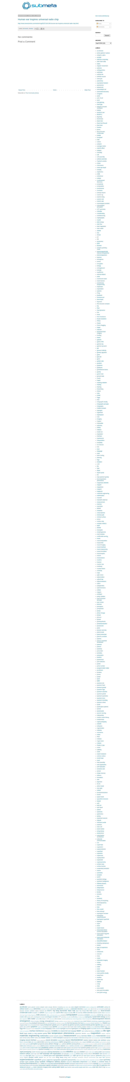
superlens (100, 853)
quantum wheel (101, 702)
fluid (98, 308)
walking (99, 964)
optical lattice (100, 577)
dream (99, 235)
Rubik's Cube (101, 745)
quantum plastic (101, 694)
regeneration (100, 728)
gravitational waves (102, 369)
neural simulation (102, 551)
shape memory (101, 773)
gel (98, 348)
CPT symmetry (101, 209)
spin (98, 803)
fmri (98, 312)
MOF (98, 525)
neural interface (101, 547)
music (98, 538)
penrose (99, 604)
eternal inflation (101, 274)
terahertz (99, 898)
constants (99, 190)
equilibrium (100, 272)
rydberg (99, 749)
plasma (99, 638)
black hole (100, 121)
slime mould (100, 786)
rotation (99, 743)
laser (98, 453)
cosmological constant (103, 203)
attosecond (100, 87)
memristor (100, 506)
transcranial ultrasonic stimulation (66, 1065)
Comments (100, 27)
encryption (100, 263)
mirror (98, 519)
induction (99, 425)
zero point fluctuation (103, 990)
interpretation (100, 440)
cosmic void (100, 199)
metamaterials (101, 513)
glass (98, 354)
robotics (99, 739)
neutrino (99, 560)
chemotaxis (100, 165)
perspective (100, 608)
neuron (99, 555)
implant (99, 421)
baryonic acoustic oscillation (102, 107)
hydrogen (99, 410)
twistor (99, 945)
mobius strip (100, 521)
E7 (98, 237)
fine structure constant (103, 304)
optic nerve (100, 575)
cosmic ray (100, 195)
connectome (100, 188)
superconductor (101, 849)
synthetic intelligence (103, 881)
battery (99, 110)
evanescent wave (102, 278)
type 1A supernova (102, 947)
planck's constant (102, 636)
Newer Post (21, 90)
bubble (99, 135)
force (98, 314)
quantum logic (101, 689)
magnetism (100, 487)
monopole (100, 530)
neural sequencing (102, 549)
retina (98, 734)
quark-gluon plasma (102, 706)
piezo (98, 628)
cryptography (100, 217)
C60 (98, 139)
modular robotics (101, 523)
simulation (100, 777)
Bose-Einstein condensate (101, 132)
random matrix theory (103, 717)
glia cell (99, 357)
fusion (98, 337)
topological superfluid (103, 919)
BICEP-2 (99, 114)
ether (98, 276)
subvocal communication (101, 839)
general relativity (101, 350)
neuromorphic (101, 553)
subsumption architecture (100, 836)
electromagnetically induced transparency (103, 252)
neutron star (100, 564)
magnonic (100, 491)
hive (98, 399)
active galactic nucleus (103, 53)
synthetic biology (101, 879)
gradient (99, 363)
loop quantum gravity (103, 477)
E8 (98, 239)
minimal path (100, 515)
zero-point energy (102, 992)
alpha (98, 63)
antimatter (100, 72)
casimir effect (100, 148)
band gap (99, 104)
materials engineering (103, 493)
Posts (99, 23)
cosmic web (100, 201)
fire (98, 306)
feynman (99, 301)
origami (99, 592)
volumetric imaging (102, 960)
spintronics (100, 814)
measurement (101, 502)
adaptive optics (101, 55)
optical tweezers (101, 581)
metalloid (99, 510)
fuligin (98, 327)
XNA (98, 986)
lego (98, 460)
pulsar (99, 676)
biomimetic (25, 28)
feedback (99, 295)
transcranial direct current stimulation (102, 930)
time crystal (100, 909)
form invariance (101, 316)
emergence (100, 259)
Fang (98, 293)
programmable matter (103, 668)
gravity (99, 372)
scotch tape (100, 758)
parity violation (101, 596)
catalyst (99, 150)
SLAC (98, 784)
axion (98, 96)
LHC (98, 464)
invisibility (99, 442)
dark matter (100, 228)
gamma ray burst (102, 346)
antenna (99, 68)
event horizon (101, 281)
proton (99, 674)
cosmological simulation (100, 206)
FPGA (99, 321)
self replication (101, 766)
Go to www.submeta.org (102, 16)
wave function (101, 971)
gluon (98, 359)
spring (99, 816)
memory (99, 504)
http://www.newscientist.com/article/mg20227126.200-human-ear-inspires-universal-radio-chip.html (48, 23)
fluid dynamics (101, 310)
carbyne (99, 144)
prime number (101, 666)
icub (98, 417)
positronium (100, 659)
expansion (100, 286)
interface (31, 28)
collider (99, 178)
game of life (100, 342)
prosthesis (100, 670)
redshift (99, 724)
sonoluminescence (102, 792)
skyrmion (99, 782)
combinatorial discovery (101, 181)
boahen (99, 127)
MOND (99, 527)
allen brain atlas (101, 61)
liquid (98, 470)
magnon (99, 489)
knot (98, 449)
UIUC (98, 949)
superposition (101, 857)
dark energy (100, 222)
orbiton (99, 590)
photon (99, 619)
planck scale (100, 632)
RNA (98, 736)
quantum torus (101, 698)
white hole (100, 979)
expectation (100, 289)
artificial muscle (101, 76)
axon (98, 100)
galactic (99, 339)
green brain (100, 374)
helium (99, 391)
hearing (99, 387)
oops (98, 573)
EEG (98, 243)
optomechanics (101, 588)
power (99, 663)
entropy (99, 270)
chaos (98, 163)
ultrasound (100, 951)
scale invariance (101, 754)
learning (99, 457)
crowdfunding (101, 213)
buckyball (99, 137)
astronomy (100, 81)
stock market (100, 829)
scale (98, 751)
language (99, 451)
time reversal (100, 911)
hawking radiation (102, 382)
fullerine (99, 329)
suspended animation (103, 868)
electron (99, 257)
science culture (101, 756)
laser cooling (100, 455)
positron (99, 657)
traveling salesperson (103, 943)
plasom (99, 646)
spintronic (99, 811)
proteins (99, 672)
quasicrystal (100, 711)
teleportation (100, 887)
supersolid (100, 860)
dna (98, 233)
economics (100, 241)
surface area (100, 864)
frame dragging (101, 325)
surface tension (101, 866)
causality (99, 152)
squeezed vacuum (102, 818)
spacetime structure (102, 799)
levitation (99, 462)
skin (98, 779)
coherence (100, 176)
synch (98, 877)
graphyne (99, 367)
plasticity (99, 649)
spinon (99, 809)
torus (98, 925)
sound (99, 794)
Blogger (68, 1077)
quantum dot (100, 683)
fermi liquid (100, 299)
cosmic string (100, 197)
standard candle (101, 822)
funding (99, 335)
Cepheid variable (102, 161)
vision (98, 958)
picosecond (100, 626)
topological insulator (102, 913)
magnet (99, 485)
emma (99, 261)
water (98, 966)
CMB (98, 174)
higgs (98, 397)
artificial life (100, 74)
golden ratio (100, 361)
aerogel (99, 57)
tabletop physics (101, 883)
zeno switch (100, 988)
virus (98, 956)
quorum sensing (101, 713)
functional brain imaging (101, 332)
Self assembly (101, 762)
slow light (99, 788)
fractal (99, 323)
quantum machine (102, 691)
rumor (98, 747)
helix (98, 393)
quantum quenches (102, 696)
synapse (99, 875)
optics (98, 583)
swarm (99, 870)
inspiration (100, 434)
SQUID (99, 820)
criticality (99, 211)
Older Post (88, 90)
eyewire (99, 291)
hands (99, 378)
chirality (99, 169)
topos (98, 923)
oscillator (99, 594)
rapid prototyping (101, 721)
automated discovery (103, 91)
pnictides (99, 653)
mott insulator (101, 534)
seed (98, 760)
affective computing (102, 59)
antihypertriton (101, 70)
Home (54, 90)
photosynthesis (101, 621)
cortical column (101, 192)
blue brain (100, 125)
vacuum (99, 954)
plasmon (99, 644)
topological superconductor (101, 916)
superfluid (100, 851)
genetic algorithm (102, 352)
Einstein (99, 245)
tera (98, 896)
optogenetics (100, 585)
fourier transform (101, 319)
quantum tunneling (102, 700)
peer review (100, 602)
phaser (99, 615)
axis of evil (100, 98)
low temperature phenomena (101, 479)
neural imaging (101, 545)
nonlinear (99, 566)
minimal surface (101, 517)
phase (99, 611)
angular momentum (102, 66)
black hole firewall (102, 123)
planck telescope (101, 634)
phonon (99, 617)
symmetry (100, 873)
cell (98, 154)
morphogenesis (101, 532)
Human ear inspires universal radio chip (38, 19)
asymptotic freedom (102, 83)
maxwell (99, 498)
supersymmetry (101, 862)
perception (100, 606)
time (98, 907)
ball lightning (100, 102)
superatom (100, 847)
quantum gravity (101, 687)
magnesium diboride (102, 482)
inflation (99, 429)
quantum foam (101, 685)
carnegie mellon (101, 146)
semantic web (101, 769)
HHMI (98, 395)
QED (98, 681)
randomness (100, 719)
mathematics (100, 495)
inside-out (100, 432)
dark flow (99, 224)
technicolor (100, 885)
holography (100, 406)
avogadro (99, 93)
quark (98, 704)
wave (98, 969)
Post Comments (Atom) (32, 93)
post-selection (101, 661)
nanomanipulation (102, 540)
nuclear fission (101, 568)
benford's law (100, 112)
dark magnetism (101, 226)
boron (98, 129)
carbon (99, 142)
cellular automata (102, 159)
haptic (98, 380)
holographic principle (103, 404)
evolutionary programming (101, 283)
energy (99, 266)
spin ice (99, 805)
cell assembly (101, 157)
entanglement (101, 268)
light (98, 468)
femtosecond (100, 297)
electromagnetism (102, 255)
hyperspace (100, 415)
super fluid (100, 845)
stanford (99, 824)
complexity (100, 184)
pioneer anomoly (101, 630)
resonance (100, 732)
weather (99, 977)
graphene (99, 365)
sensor (99, 771)
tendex (99, 892)
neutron (99, 562)
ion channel (100, 444)
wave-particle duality (103, 973)
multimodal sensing (102, 536)
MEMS (99, 508)
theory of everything (102, 900)
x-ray (98, 984)
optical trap (100, 579)
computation (100, 186)
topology (99, 921)
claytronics (100, 172)
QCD (98, 679)
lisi (98, 475)
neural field (100, 543)
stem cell (99, 827)
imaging (99, 419)
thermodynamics (101, 902)
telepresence (100, 890)
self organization (101, 764)
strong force (100, 833)
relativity (99, 730)
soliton (99, 790)
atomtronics (100, 85)
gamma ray (100, 344)
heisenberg (100, 389)
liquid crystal (100, 472)
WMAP (99, 981)
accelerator (100, 51)
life (98, 466)
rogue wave (100, 741)
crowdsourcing (101, 215)
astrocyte (99, 78)
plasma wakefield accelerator (102, 641)
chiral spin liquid (101, 167)
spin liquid (100, 807)
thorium (99, 905)
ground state (100, 376)
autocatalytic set (101, 89)
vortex (99, 962)
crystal (99, 220)
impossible (100, 423)
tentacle (99, 894)
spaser (99, 801)
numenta (99, 570)
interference (100, 438)
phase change (101, 613)
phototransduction (102, 623)
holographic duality (102, 402)
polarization (100, 655)
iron (98, 447)
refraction (99, 726)
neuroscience (101, 558)
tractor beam (100, 928)
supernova (100, 855)
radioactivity (100, 715)
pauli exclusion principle (101, 599)
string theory (100, 831)
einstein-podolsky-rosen (67, 1018)
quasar (99, 709)
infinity (99, 427)
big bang (99, 116)
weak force (100, 975)
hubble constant (101, 408)
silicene (99, 775)
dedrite (99, 230)
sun (98, 842)
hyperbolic (100, 412)
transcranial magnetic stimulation (103, 934)
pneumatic (100, 651)
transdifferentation (102, 941)
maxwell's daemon (102, 500)
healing (99, 384)
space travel (100, 797)
